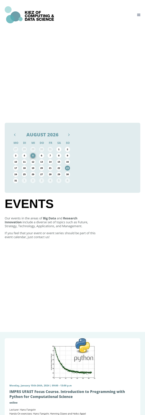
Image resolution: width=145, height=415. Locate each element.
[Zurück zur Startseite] (29, 14)
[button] (138, 15)
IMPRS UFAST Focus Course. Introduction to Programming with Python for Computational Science (67, 394)
